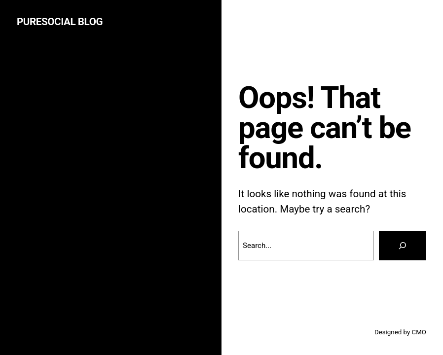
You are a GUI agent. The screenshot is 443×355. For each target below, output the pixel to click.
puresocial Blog (60, 22)
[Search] (402, 245)
